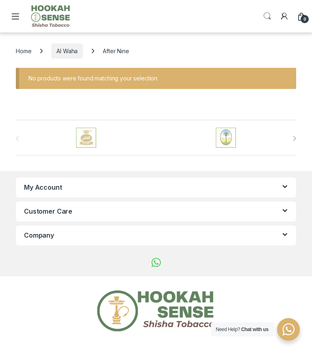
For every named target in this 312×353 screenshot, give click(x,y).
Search (267, 16)
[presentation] (294, 138)
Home (23, 51)
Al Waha (67, 51)
